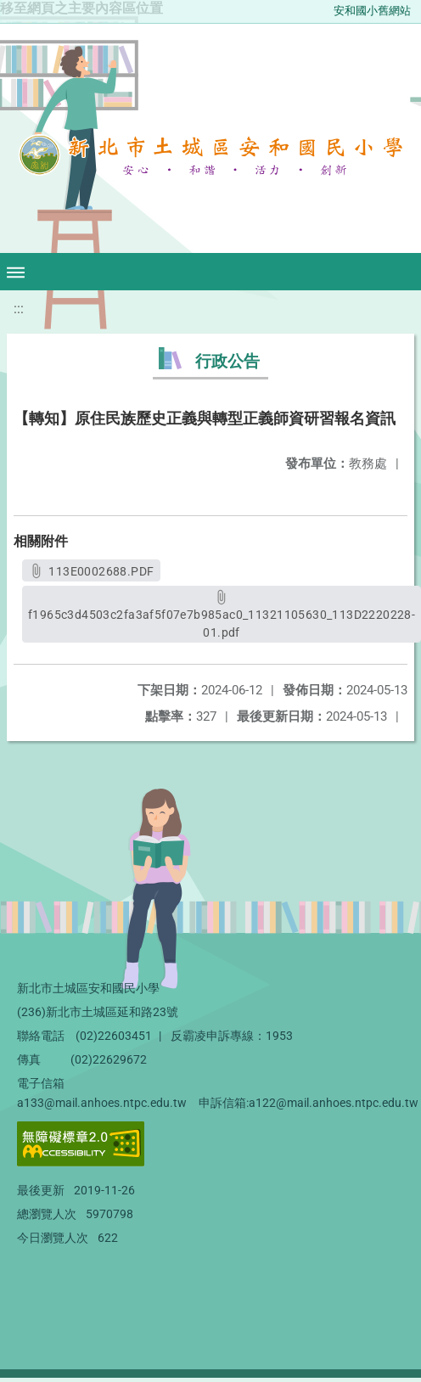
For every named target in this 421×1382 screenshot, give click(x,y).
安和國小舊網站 (372, 10)
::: (19, 309)
